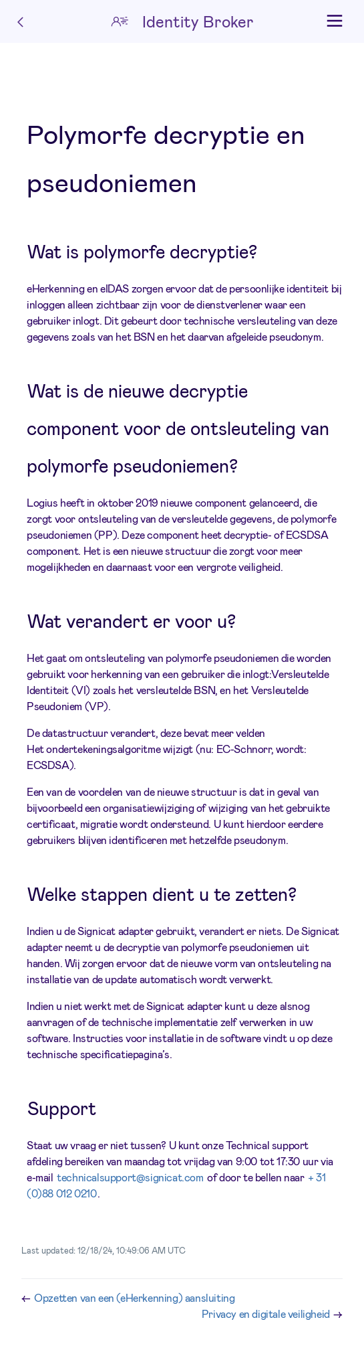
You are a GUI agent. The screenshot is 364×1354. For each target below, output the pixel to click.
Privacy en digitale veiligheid (267, 1313)
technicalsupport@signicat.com (130, 1177)
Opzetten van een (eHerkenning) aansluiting (134, 1297)
